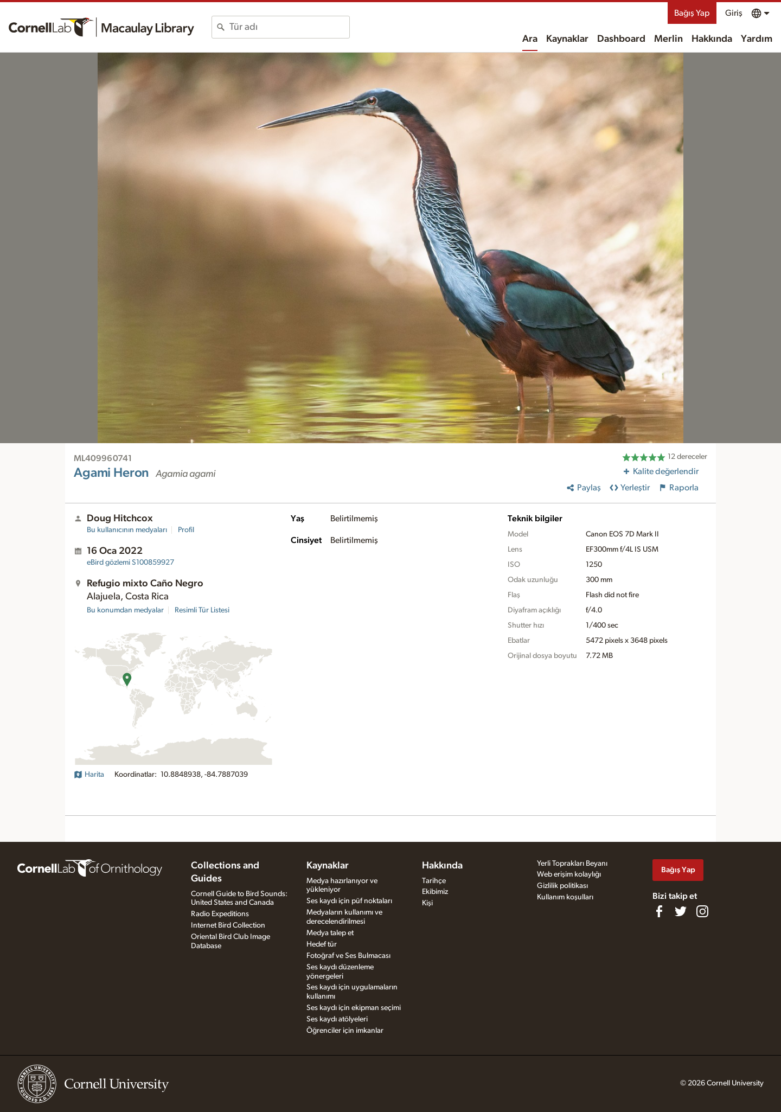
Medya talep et (330, 933)
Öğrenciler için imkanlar (344, 1030)
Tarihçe (434, 881)
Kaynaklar (567, 39)
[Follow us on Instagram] (702, 911)
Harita (89, 774)
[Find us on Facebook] (658, 911)
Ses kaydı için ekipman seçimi (353, 1008)
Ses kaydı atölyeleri (337, 1019)
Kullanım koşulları (565, 897)
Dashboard (621, 39)
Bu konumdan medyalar (125, 610)
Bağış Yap (692, 13)
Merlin (668, 39)
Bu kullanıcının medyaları (127, 530)
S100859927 (130, 562)
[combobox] (289, 27)
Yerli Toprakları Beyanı (572, 863)
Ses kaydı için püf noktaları (349, 901)
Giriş (733, 13)
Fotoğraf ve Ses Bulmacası (348, 956)
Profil (186, 530)
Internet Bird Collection (228, 925)
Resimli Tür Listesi (202, 610)
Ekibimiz (435, 892)
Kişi (427, 903)
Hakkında (712, 39)
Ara (529, 39)
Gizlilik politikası (562, 886)
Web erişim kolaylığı (569, 874)
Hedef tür (321, 944)
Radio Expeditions (220, 914)
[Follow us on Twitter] (680, 911)
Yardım (756, 39)
